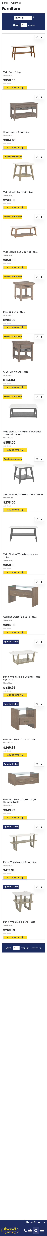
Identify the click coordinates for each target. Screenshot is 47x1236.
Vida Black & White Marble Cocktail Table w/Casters (22, 433)
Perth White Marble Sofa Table (19, 862)
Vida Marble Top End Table (18, 192)
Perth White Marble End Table (19, 922)
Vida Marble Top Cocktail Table (20, 252)
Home (5, 3)
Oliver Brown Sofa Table (16, 132)
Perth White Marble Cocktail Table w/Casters (21, 678)
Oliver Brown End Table (15, 371)
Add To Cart (15, 87)
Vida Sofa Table (12, 72)
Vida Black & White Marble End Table (23, 494)
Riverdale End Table (14, 312)
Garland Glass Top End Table (19, 739)
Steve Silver (8, 75)
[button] (36, 37)
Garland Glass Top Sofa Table (20, 617)
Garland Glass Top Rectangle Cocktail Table (19, 800)
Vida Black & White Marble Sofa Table (20, 555)
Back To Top (36, 948)
